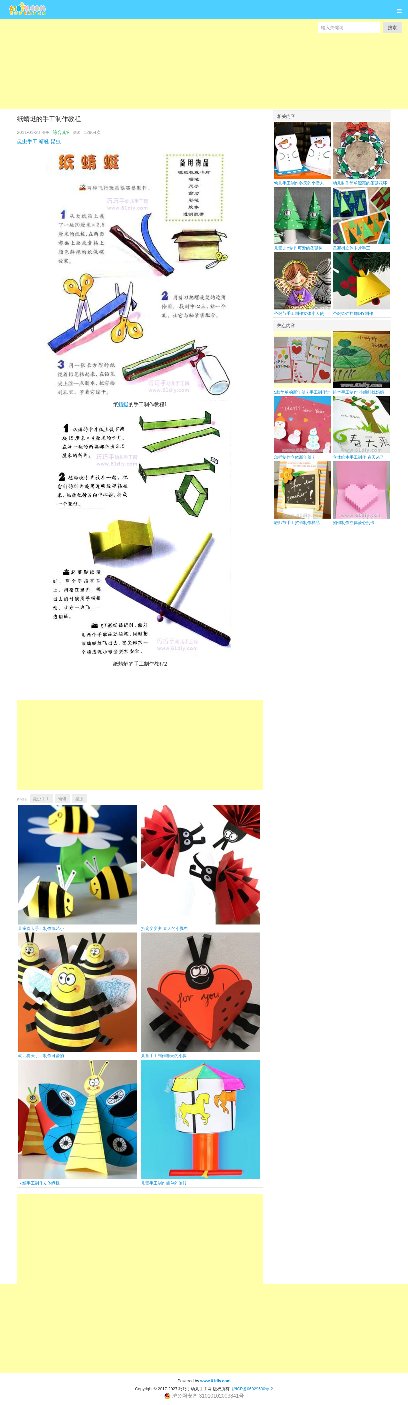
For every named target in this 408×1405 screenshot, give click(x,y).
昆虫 (56, 141)
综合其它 (62, 132)
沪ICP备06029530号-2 (252, 1388)
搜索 (392, 27)
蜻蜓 (44, 141)
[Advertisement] (192, 78)
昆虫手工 (27, 141)
